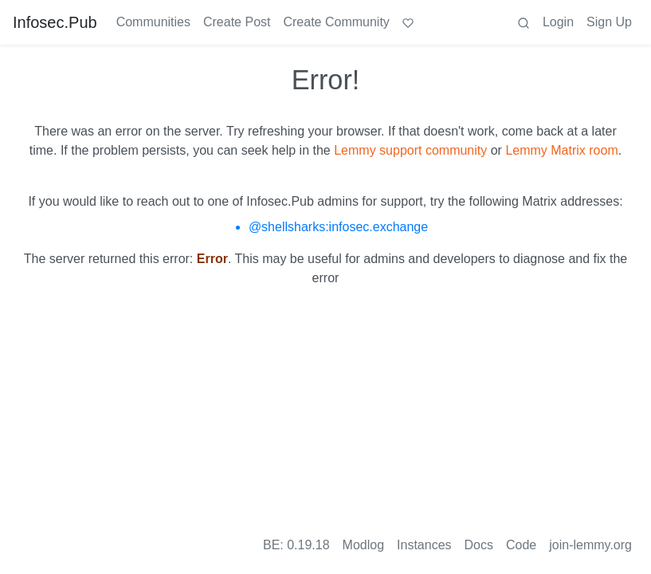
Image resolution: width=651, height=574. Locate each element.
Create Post (236, 22)
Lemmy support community (410, 150)
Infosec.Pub (55, 22)
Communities (153, 22)
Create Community (336, 22)
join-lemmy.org (590, 545)
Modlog (363, 545)
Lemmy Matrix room (561, 150)
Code (521, 545)
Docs (479, 545)
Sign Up (609, 22)
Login (558, 22)
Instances (424, 545)
